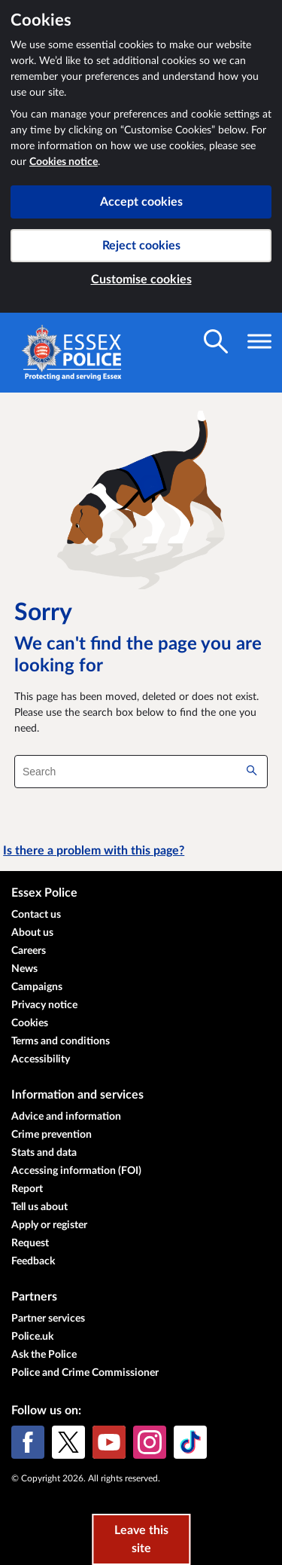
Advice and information (66, 1116)
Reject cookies (141, 246)
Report (27, 1189)
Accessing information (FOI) (76, 1171)
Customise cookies (141, 280)
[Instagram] (149, 1442)
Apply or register (49, 1225)
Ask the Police (44, 1355)
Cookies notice (63, 162)
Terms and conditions (60, 1041)
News (24, 969)
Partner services (48, 1318)
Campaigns (36, 987)
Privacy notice (44, 1005)
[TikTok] (190, 1442)
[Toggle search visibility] (215, 341)
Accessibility (40, 1059)
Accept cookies (141, 202)
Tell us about (39, 1207)
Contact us (36, 914)
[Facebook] (27, 1442)
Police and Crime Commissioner (85, 1373)
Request (30, 1243)
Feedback (33, 1261)
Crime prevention (51, 1134)
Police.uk (32, 1336)
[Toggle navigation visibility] (259, 341)
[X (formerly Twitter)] (68, 1442)
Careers (28, 951)
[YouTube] (109, 1442)
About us (32, 933)
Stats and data (44, 1153)
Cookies (29, 1023)
